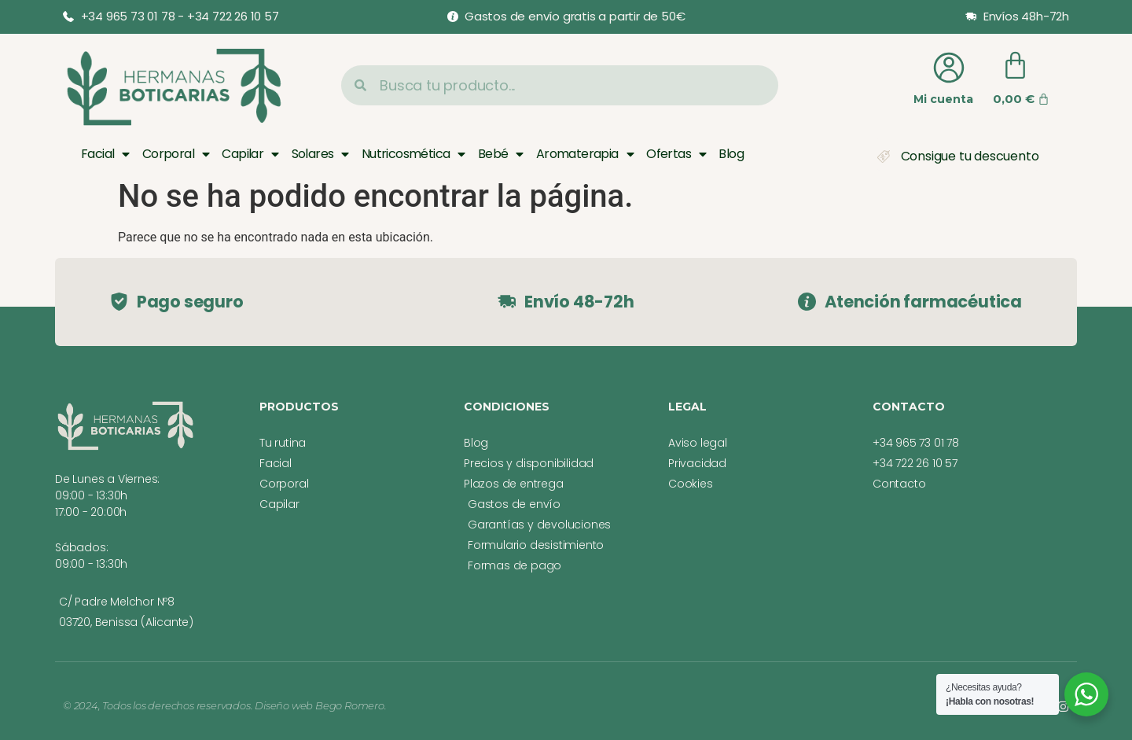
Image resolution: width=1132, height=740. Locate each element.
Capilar (250, 154)
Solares (320, 154)
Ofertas (676, 154)
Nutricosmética (413, 154)
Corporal (176, 154)
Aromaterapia (585, 154)
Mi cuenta (943, 99)
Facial (105, 154)
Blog (731, 154)
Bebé (501, 154)
